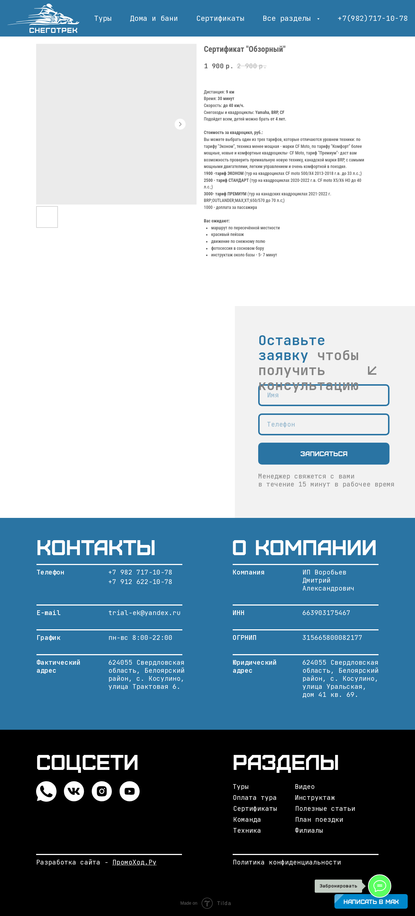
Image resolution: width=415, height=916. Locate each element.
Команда (247, 819)
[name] (323, 395)
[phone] (323, 424)
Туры (103, 18)
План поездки (319, 819)
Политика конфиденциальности (287, 862)
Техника (247, 830)
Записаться (324, 453)
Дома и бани (154, 18)
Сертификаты (220, 18)
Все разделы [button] (289, 18)
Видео (305, 786)
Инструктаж (315, 797)
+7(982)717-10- (368, 18)
